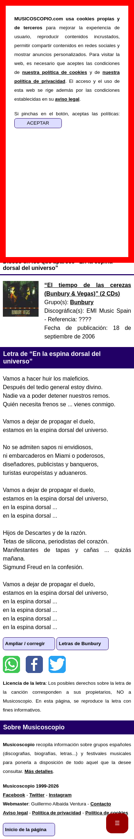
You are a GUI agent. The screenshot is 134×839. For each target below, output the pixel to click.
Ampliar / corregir (25, 643)
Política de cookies (106, 812)
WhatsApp (11, 664)
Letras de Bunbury (80, 643)
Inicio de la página (25, 829)
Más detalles (39, 771)
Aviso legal (15, 812)
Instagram (60, 795)
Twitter (57, 664)
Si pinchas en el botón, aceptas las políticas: (67, 113)
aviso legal (67, 99)
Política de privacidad (56, 812)
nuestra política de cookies (54, 72)
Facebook (34, 664)
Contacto (100, 804)
